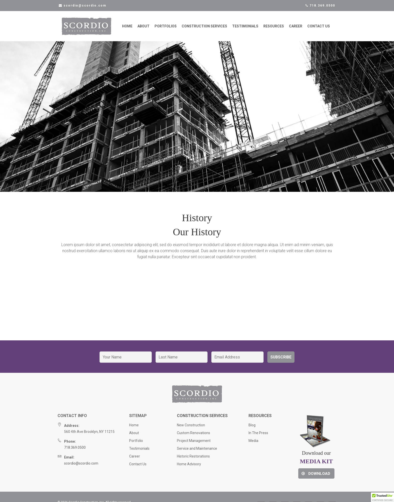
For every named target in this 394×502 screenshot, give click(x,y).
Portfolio (136, 443)
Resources (273, 27)
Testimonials (245, 27)
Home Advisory (189, 467)
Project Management (194, 443)
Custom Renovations (193, 436)
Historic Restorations (193, 459)
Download (316, 476)
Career (295, 27)
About (143, 27)
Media (253, 443)
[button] (382, 497)
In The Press (258, 436)
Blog (252, 428)
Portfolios (166, 27)
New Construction (191, 428)
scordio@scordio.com (81, 466)
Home (127, 27)
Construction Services (204, 27)
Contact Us (318, 27)
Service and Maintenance (197, 451)
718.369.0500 (320, 5)
